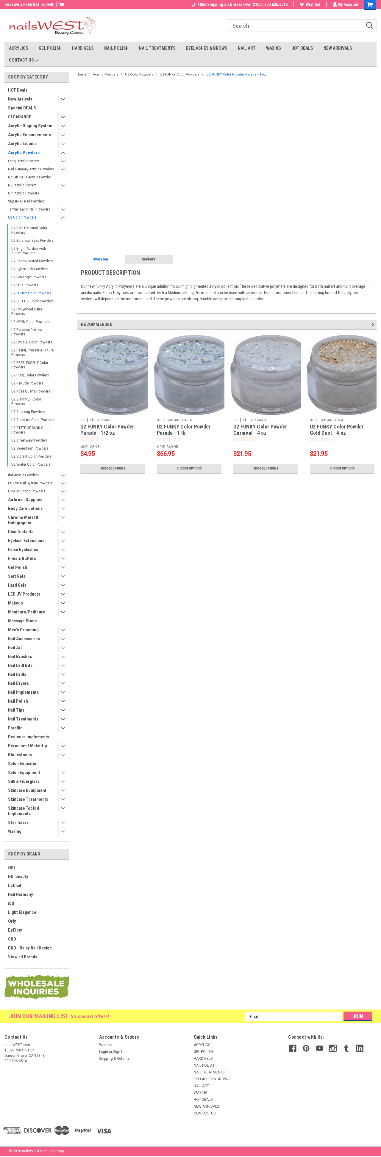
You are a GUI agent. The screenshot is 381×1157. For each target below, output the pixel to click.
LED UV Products (24, 594)
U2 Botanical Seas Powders (32, 240)
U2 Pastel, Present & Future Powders (32, 352)
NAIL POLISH (116, 48)
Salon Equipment (24, 772)
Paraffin (15, 728)
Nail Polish (18, 701)
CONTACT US (24, 60)
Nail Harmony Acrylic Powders (31, 169)
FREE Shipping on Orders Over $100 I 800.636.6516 (239, 4)
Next (373, 325)
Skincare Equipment (27, 790)
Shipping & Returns (114, 1058)
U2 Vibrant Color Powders (31, 456)
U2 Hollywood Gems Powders (27, 311)
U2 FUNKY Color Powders (31, 293)
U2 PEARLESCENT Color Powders (29, 364)
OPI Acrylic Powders (23, 193)
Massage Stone (22, 621)
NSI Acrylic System (22, 185)
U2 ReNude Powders (27, 383)
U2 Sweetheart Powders (29, 448)
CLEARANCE (19, 117)
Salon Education (23, 763)
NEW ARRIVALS (338, 48)
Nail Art (15, 647)
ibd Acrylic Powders (23, 475)
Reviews (149, 259)
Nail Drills (17, 674)
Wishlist (309, 4)
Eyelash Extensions (26, 540)
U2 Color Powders (22, 217)
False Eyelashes (23, 549)
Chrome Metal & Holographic (23, 520)
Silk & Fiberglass (24, 781)
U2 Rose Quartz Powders (30, 391)
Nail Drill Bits (20, 665)
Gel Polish (17, 567)
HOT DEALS (302, 48)
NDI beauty (18, 876)
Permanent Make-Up (27, 745)
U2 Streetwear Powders (29, 440)
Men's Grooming (23, 629)
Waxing (14, 831)
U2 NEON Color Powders (30, 321)
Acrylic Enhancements (29, 134)
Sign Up (119, 1052)
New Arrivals (20, 99)
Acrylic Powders (24, 152)
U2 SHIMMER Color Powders (26, 401)
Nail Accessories (24, 638)
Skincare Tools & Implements (24, 811)
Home (81, 74)
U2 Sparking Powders (28, 411)
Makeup (15, 603)
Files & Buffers (22, 558)
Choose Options (113, 468)
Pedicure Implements (28, 737)
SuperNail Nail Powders (26, 201)
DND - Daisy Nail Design (30, 948)
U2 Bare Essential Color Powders (29, 230)
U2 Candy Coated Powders (32, 261)
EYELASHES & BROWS (206, 48)
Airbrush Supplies (25, 499)
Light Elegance (22, 912)
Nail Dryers (18, 683)
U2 (82, 420)
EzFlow (15, 930)
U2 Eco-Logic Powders (28, 277)
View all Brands (22, 957)
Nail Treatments (23, 719)
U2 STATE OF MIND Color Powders (30, 430)
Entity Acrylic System (23, 161)
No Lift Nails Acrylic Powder (29, 177)
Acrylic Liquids (22, 143)
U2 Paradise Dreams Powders (26, 331)
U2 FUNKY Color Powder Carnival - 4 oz (260, 429)
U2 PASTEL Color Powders (31, 342)
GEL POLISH (50, 48)
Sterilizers (18, 822)
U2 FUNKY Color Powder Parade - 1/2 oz (107, 429)
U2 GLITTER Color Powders (32, 301)
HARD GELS (83, 48)
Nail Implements (23, 692)
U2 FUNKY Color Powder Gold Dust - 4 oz (336, 429)
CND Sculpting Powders (26, 491)
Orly (12, 921)
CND (12, 939)
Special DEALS (22, 108)
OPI (11, 867)
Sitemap (57, 1151)
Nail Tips (16, 710)
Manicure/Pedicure (26, 612)
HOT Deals (17, 90)
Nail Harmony (20, 894)
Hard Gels (17, 585)
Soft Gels (16, 576)
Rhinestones (20, 754)
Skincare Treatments (28, 799)
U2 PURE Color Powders (30, 375)
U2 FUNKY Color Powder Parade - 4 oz (236, 74)
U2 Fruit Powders (24, 285)
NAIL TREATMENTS (157, 48)
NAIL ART (247, 48)
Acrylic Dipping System (30, 125)
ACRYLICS (18, 48)
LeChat (14, 885)
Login (103, 1052)
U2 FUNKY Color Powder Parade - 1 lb (183, 429)
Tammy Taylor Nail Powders (29, 209)
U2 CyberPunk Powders (29, 269)
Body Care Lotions (25, 508)
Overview (100, 259)
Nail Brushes (20, 656)
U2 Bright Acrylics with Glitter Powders (28, 250)
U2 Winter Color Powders (30, 464)
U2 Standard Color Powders (32, 419)
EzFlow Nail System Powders (30, 483)
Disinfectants (20, 531)
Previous (368, 325)
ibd (11, 903)
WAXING (273, 48)
